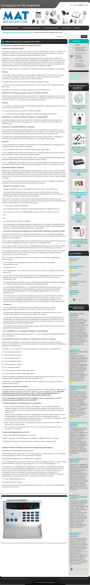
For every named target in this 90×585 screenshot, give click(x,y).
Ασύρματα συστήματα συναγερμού (77, 314)
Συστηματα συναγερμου (51, 28)
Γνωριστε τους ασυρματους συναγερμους (78, 350)
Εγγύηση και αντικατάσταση (75, 291)
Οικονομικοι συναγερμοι (11, 28)
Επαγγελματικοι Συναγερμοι (31, 28)
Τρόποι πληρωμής (76, 274)
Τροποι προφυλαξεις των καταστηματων (78, 459)
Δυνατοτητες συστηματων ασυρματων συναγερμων (78, 387)
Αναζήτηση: (59, 36)
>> (71, 262)
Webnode (52, 582)
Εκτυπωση (85, 578)
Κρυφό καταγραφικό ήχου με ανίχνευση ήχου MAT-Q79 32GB (79, 171)
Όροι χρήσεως (74, 258)
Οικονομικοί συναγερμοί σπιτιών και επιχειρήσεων (18, 32)
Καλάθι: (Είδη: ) (80, 5)
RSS (78, 578)
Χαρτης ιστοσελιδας (68, 578)
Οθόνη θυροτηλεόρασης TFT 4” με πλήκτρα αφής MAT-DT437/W (79, 194)
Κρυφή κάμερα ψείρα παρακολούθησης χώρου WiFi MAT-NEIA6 (79, 148)
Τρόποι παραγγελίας (77, 266)
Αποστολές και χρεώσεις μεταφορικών (78, 282)
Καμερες (77, 28)
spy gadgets (66, 28)
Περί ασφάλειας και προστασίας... (76, 533)
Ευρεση (84, 36)
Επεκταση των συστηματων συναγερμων (78, 496)
